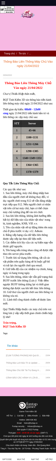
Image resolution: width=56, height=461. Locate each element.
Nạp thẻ (35, 459)
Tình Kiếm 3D (28, 13)
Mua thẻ (21, 459)
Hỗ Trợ (10, 416)
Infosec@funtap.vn (34, 426)
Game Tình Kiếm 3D (28, 411)
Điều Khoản (33, 416)
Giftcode (7, 459)
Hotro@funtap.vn (30, 423)
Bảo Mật (45, 416)
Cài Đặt (20, 416)
